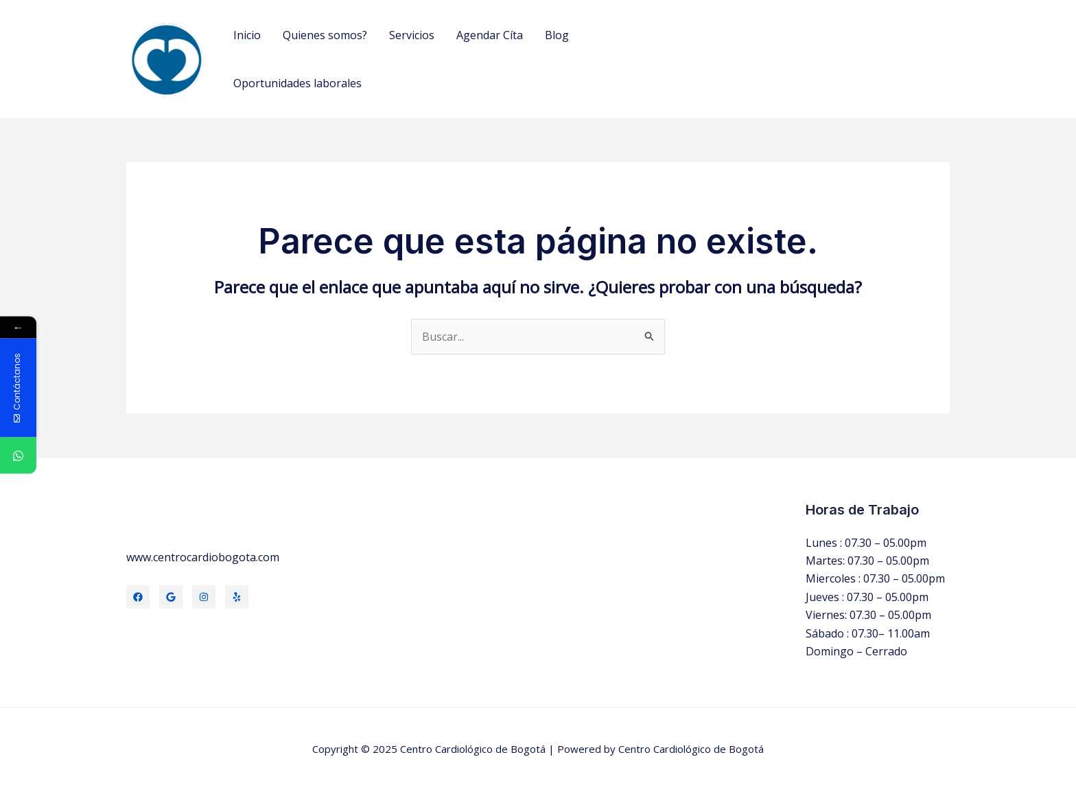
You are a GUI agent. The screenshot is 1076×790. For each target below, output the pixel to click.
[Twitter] (171, 597)
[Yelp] (236, 597)
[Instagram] (203, 597)
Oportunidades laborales (297, 83)
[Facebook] (138, 597)
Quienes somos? (325, 35)
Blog (557, 35)
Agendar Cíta (489, 35)
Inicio (247, 35)
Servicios (411, 35)
